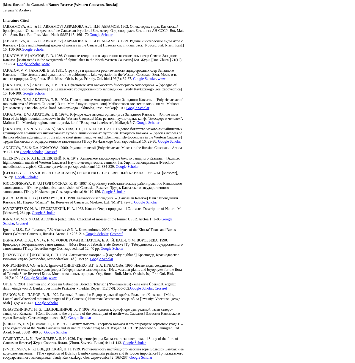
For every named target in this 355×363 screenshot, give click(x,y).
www (46, 64)
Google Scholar (101, 35)
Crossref (50, 152)
